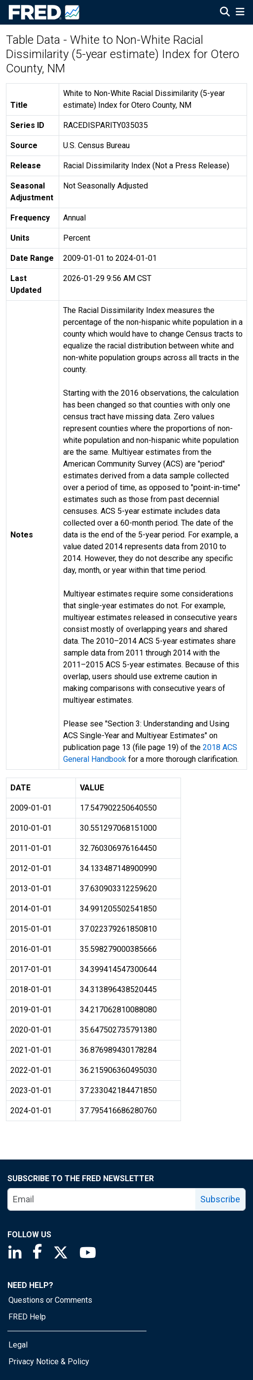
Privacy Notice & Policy (48, 1361)
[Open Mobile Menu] (240, 13)
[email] (102, 1199)
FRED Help (27, 1316)
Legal (18, 1344)
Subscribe (220, 1199)
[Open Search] (225, 13)
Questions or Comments (50, 1300)
